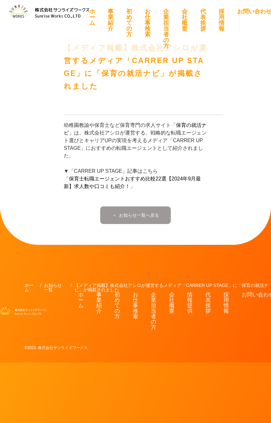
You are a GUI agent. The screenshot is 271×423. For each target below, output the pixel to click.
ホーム (92, 17)
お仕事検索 (147, 23)
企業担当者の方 (166, 28)
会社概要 (184, 20)
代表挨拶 (203, 20)
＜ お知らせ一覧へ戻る (135, 215)
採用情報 (221, 20)
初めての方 (129, 23)
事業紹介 (111, 20)
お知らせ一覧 (53, 287)
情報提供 (190, 303)
